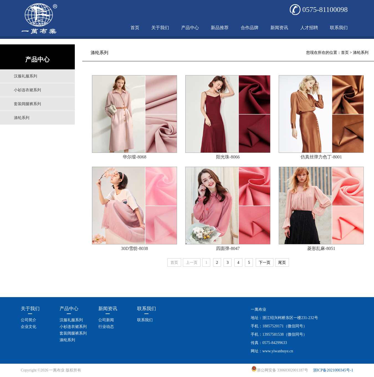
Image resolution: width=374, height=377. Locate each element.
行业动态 (106, 327)
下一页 (264, 262)
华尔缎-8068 (134, 157)
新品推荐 (220, 27)
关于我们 (160, 27)
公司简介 (28, 320)
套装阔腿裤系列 (27, 104)
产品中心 (190, 27)
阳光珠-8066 (228, 157)
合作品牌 (249, 27)
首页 (134, 27)
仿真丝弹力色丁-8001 (321, 157)
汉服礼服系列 (25, 76)
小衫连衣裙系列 (27, 90)
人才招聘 (309, 27)
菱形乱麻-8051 (321, 248)
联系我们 (339, 27)
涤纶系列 (21, 118)
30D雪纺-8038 (134, 248)
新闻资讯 (279, 27)
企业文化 (28, 327)
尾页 (282, 262)
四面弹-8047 (228, 248)
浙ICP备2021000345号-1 (333, 370)
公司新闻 (106, 320)
